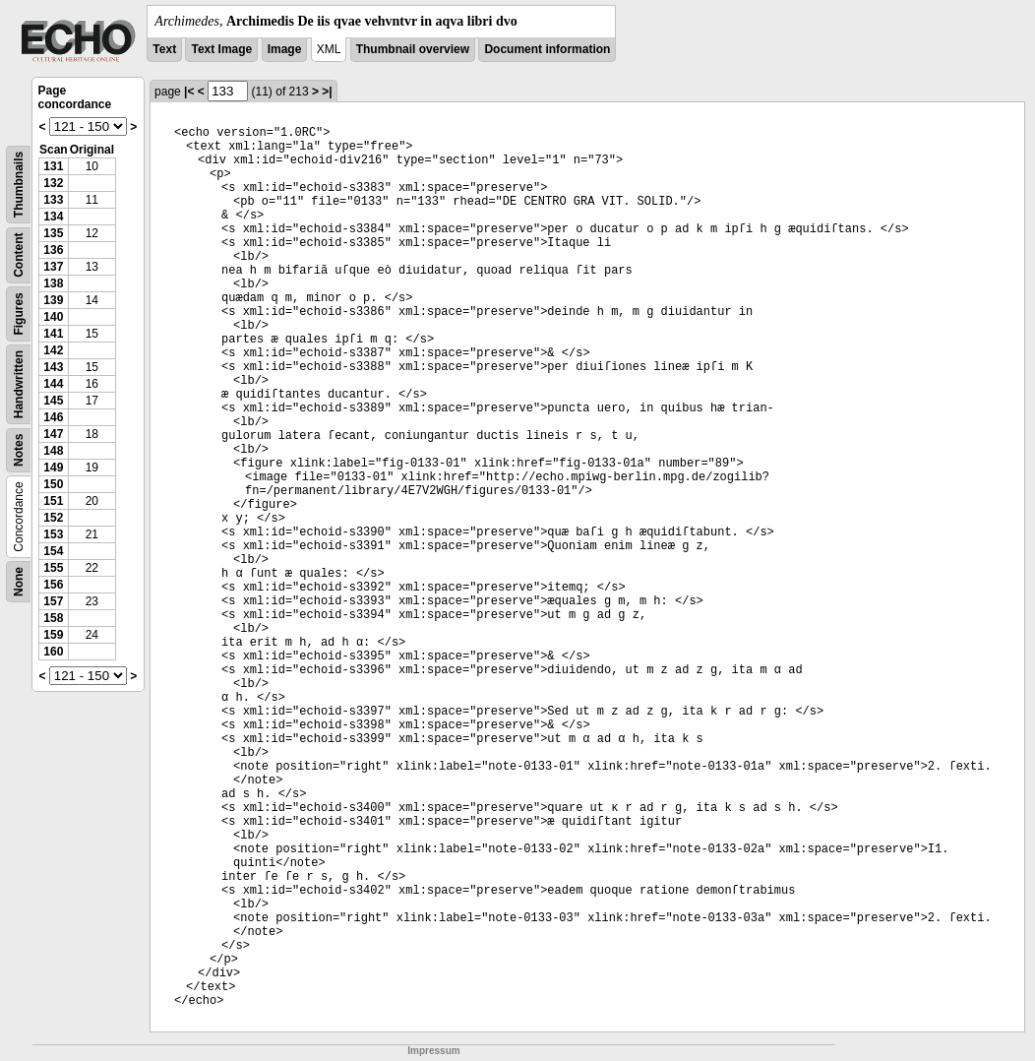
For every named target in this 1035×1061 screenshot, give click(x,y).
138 (53, 283)
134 (53, 216)
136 (53, 250)
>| (327, 91)
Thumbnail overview (412, 49)
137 (53, 267)
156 (53, 585)
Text (164, 49)
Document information (547, 49)
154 (53, 551)
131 (53, 166)
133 (53, 200)
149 (53, 467)
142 (53, 350)
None (19, 581)
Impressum (433, 1050)
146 (53, 417)
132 (53, 183)
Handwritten (19, 384)
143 (53, 367)
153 (53, 534)
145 (53, 400)
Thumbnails (19, 185)
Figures (19, 313)
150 (53, 484)
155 (53, 568)
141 (53, 334)
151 (53, 501)
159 (53, 635)
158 (53, 618)
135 (53, 233)
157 (53, 601)
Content (19, 255)
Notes (19, 450)
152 (53, 518)
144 (53, 384)
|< (189, 91)
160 (53, 651)
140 (53, 317)
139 (53, 300)
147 (53, 434)
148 (53, 451)
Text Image (221, 49)
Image (285, 49)
